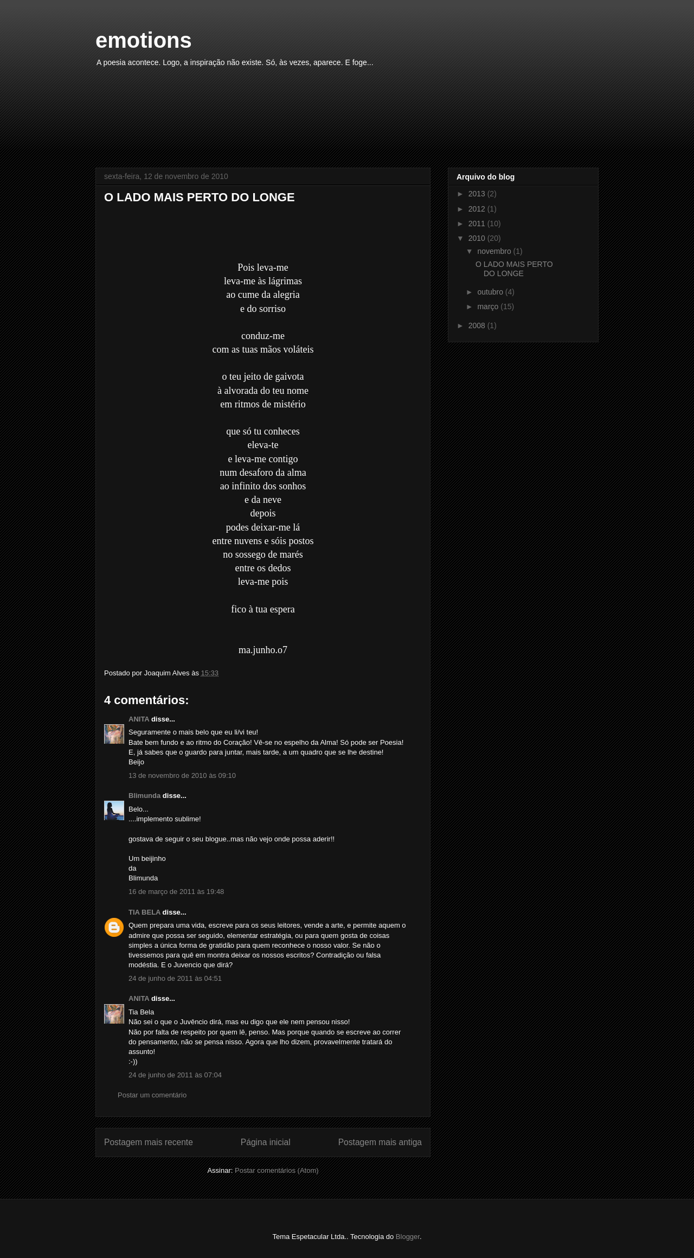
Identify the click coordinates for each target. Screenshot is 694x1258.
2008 (477, 325)
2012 (477, 209)
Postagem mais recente (148, 1142)
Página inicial (266, 1142)
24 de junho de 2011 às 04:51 (175, 978)
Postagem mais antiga (380, 1142)
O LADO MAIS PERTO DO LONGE (514, 269)
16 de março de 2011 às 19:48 (176, 891)
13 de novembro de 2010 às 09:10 (182, 775)
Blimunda (144, 795)
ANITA (138, 719)
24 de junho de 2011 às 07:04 (175, 1075)
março (488, 306)
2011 (477, 223)
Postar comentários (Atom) (277, 1170)
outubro (491, 292)
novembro (495, 251)
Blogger (408, 1237)
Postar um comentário (152, 1095)
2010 (477, 238)
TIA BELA (144, 912)
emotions (143, 40)
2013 (477, 193)
